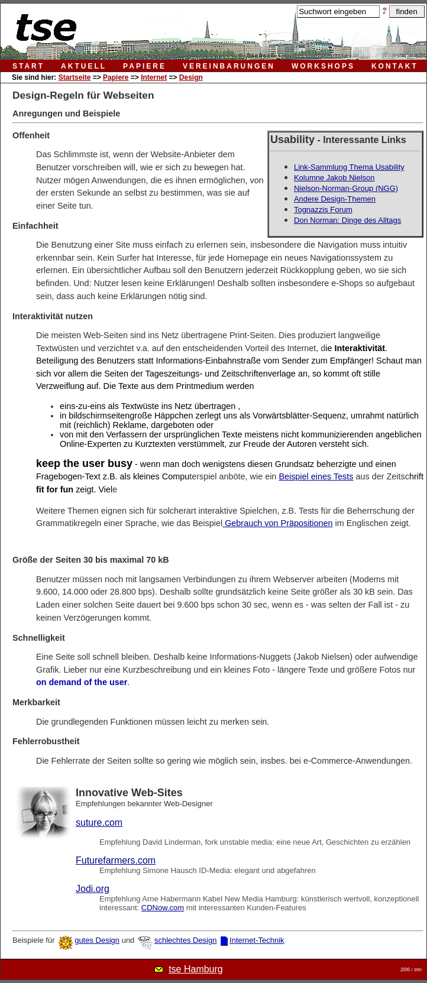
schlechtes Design (185, 940)
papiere (144, 66)
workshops (323, 66)
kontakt (394, 66)
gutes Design (97, 940)
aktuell (83, 66)
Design (191, 77)
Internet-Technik (256, 940)
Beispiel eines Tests (316, 476)
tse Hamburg (196, 969)
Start (28, 66)
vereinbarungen (229, 66)
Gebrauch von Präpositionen (277, 523)
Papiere (115, 77)
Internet (154, 77)
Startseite (75, 77)
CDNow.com (162, 907)
